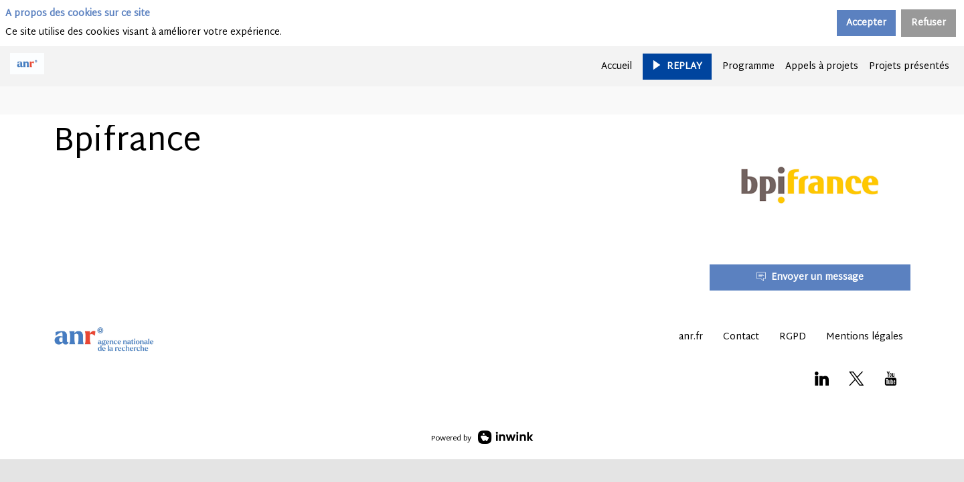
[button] (677, 66)
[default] (748, 66)
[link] (616, 66)
